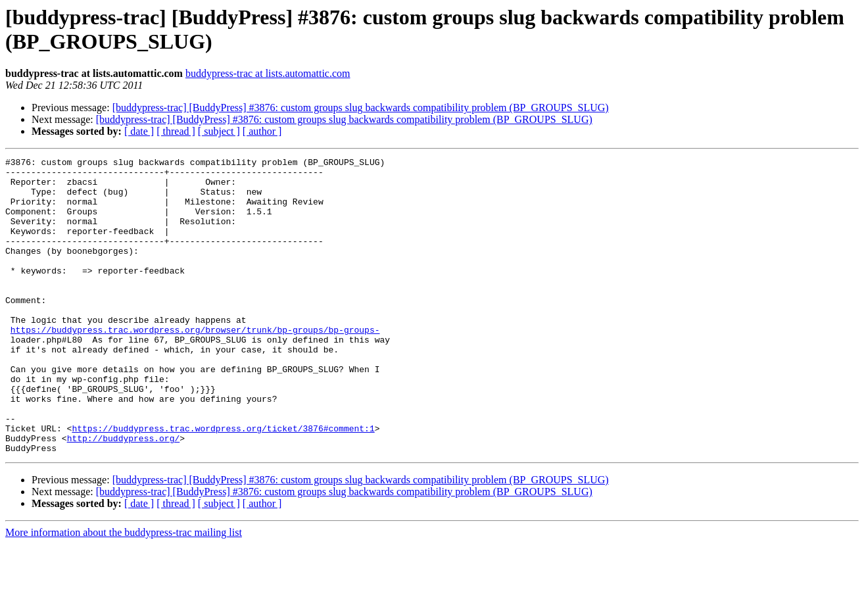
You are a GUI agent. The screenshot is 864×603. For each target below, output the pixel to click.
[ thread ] (175, 131)
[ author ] (262, 131)
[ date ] (139, 131)
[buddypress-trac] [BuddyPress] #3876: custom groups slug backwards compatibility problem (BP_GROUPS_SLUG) (360, 107)
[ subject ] (219, 131)
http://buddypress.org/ (123, 495)
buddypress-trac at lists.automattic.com (267, 73)
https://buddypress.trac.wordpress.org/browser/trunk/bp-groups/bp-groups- (195, 365)
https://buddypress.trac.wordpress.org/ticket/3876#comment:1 (223, 483)
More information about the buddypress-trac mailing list (123, 591)
